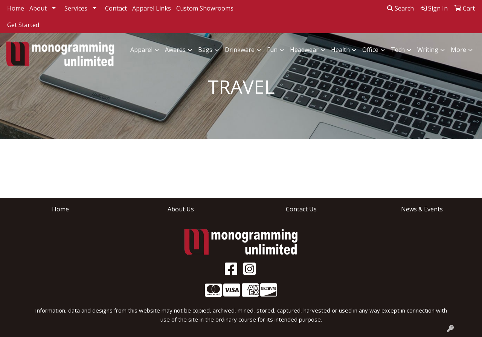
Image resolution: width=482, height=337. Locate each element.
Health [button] (340, 50)
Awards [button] (175, 50)
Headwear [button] (304, 50)
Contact (116, 8)
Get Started (23, 25)
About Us (181, 209)
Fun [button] (272, 50)
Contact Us (301, 209)
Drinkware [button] (240, 50)
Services (75, 8)
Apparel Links (151, 8)
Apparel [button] (141, 50)
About (38, 8)
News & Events (422, 209)
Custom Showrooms (204, 8)
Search (400, 8)
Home (15, 8)
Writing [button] (427, 50)
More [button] (458, 50)
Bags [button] (205, 50)
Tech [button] (398, 50)
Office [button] (370, 50)
